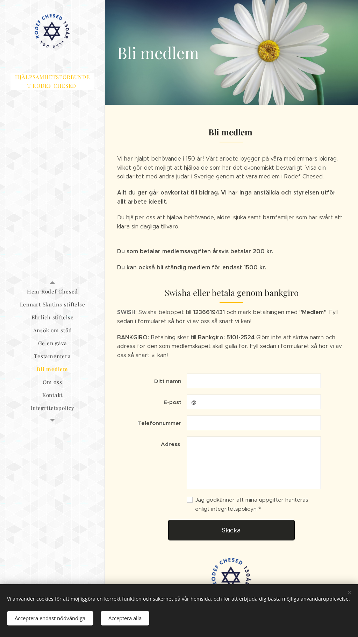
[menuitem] (52, 292)
